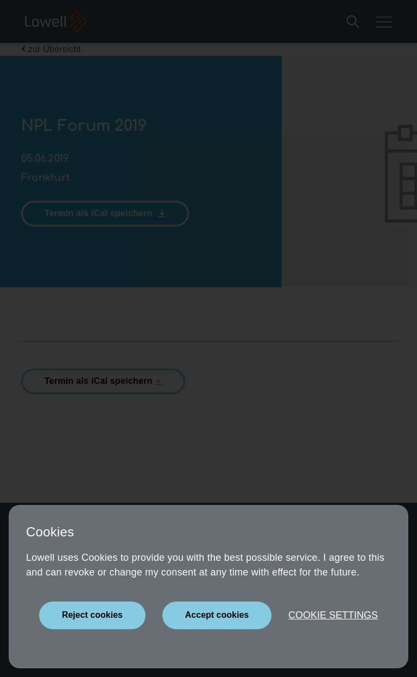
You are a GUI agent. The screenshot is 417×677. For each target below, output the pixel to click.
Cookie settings (333, 615)
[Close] (92, 615)
